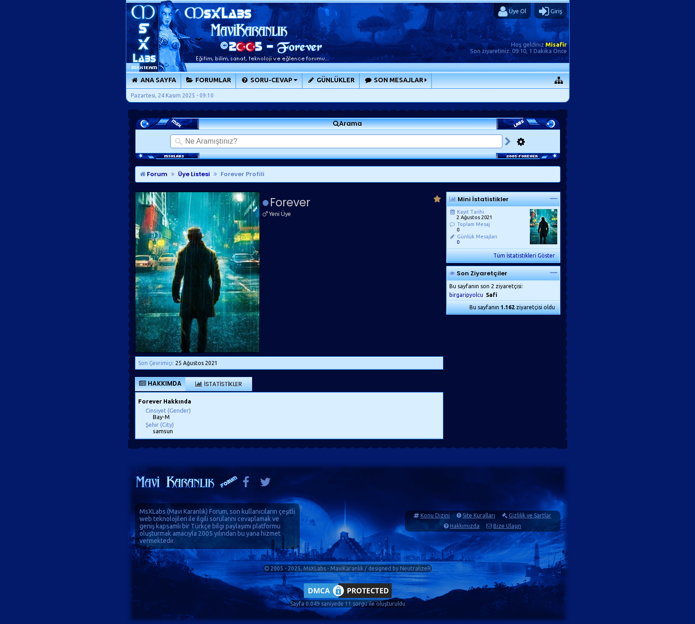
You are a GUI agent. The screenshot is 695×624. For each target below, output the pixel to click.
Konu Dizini (435, 515)
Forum (153, 174)
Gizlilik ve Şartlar (530, 515)
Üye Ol (512, 11)
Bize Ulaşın (507, 526)
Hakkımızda (464, 526)
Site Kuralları (479, 515)
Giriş (550, 11)
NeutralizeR (415, 568)
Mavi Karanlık (187, 511)
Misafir (556, 44)
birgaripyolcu (466, 295)
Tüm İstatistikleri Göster (524, 255)
